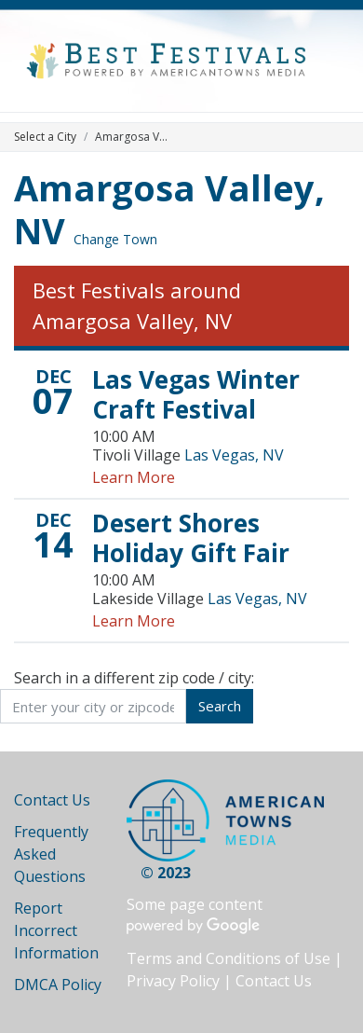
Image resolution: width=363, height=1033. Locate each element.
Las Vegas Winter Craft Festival (196, 394)
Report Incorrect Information (56, 930)
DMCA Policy (57, 984)
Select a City (45, 137)
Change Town (115, 239)
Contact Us (52, 800)
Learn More (133, 477)
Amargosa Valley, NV (169, 209)
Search (219, 705)
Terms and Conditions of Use (228, 958)
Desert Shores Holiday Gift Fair (190, 538)
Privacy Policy (173, 981)
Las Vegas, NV (234, 455)
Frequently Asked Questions (51, 854)
